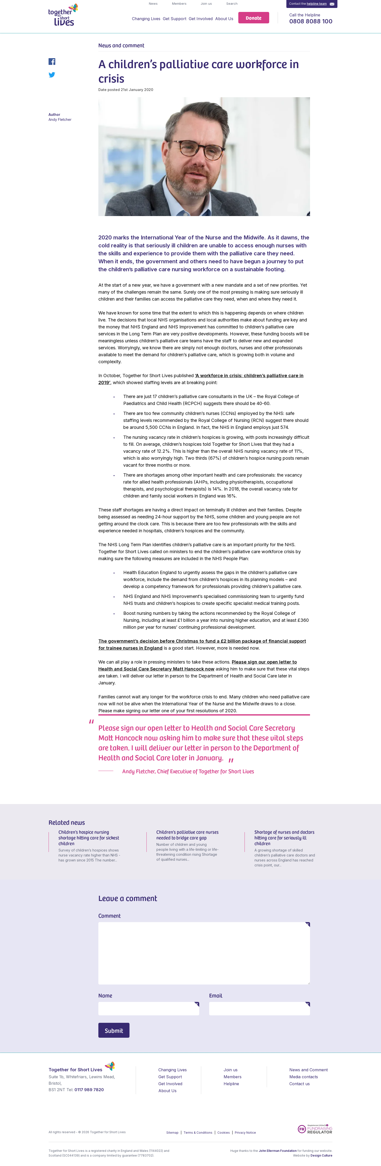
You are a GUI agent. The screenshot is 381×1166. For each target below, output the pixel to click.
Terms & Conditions (198, 1132)
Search (231, 3)
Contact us (299, 1083)
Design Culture (321, 1155)
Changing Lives (146, 18)
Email (215, 995)
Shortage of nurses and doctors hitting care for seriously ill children (284, 837)
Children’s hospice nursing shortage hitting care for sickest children (89, 837)
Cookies (224, 1132)
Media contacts (303, 1076)
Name (105, 995)
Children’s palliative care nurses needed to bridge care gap (187, 835)
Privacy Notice (245, 1132)
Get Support (174, 18)
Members (179, 3)
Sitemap (172, 1132)
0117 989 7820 (89, 1089)
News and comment (121, 45)
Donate (253, 17)
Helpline (231, 1083)
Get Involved (201, 18)
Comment (109, 915)
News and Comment (308, 1069)
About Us (224, 18)
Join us (206, 3)
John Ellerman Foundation (278, 1151)
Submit (114, 1030)
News (153, 3)
